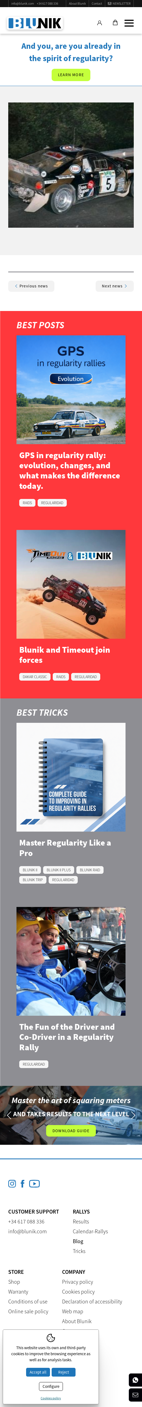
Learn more (71, 74)
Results (81, 1221)
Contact (97, 3)
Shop (14, 1281)
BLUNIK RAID (90, 869)
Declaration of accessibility (92, 1301)
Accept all (38, 1372)
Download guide (71, 1130)
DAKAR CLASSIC (35, 676)
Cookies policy (78, 1291)
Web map (72, 1311)
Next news (114, 286)
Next (133, 1115)
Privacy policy (77, 1281)
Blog (78, 1241)
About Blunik (77, 3)
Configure (51, 1386)
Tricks (79, 1251)
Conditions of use (28, 1301)
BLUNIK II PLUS (59, 869)
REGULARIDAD (52, 502)
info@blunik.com (22, 3)
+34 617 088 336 (47, 3)
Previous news (31, 286)
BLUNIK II (30, 869)
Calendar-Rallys (90, 1231)
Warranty (18, 1291)
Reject (63, 1372)
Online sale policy (28, 1311)
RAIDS (27, 502)
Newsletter (122, 3)
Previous (9, 1115)
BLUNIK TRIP (33, 879)
